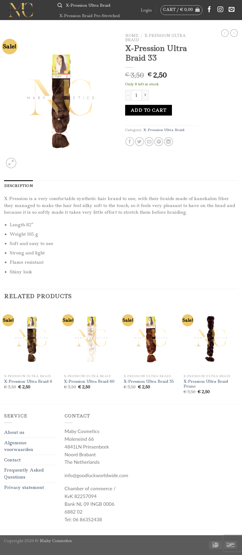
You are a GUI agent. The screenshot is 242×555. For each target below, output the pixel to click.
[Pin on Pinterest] (158, 141)
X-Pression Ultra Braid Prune (205, 384)
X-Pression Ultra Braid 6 (28, 381)
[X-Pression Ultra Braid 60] (91, 339)
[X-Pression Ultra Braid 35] (151, 339)
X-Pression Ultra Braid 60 (89, 381)
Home (132, 35)
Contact (12, 460)
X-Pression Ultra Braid (88, 5)
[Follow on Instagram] (220, 9)
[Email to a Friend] (149, 141)
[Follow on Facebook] (209, 9)
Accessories (122, 25)
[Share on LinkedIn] (168, 141)
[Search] (59, 5)
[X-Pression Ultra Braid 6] (31, 339)
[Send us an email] (232, 9)
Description (18, 185)
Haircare (69, 25)
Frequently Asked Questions (24, 473)
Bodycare (95, 25)
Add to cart (148, 110)
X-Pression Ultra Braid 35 (149, 381)
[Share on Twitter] (139, 141)
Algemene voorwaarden (18, 446)
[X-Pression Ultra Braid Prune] (210, 339)
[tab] (18, 185)
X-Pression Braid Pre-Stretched (89, 15)
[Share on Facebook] (129, 141)
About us (14, 432)
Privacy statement (24, 487)
